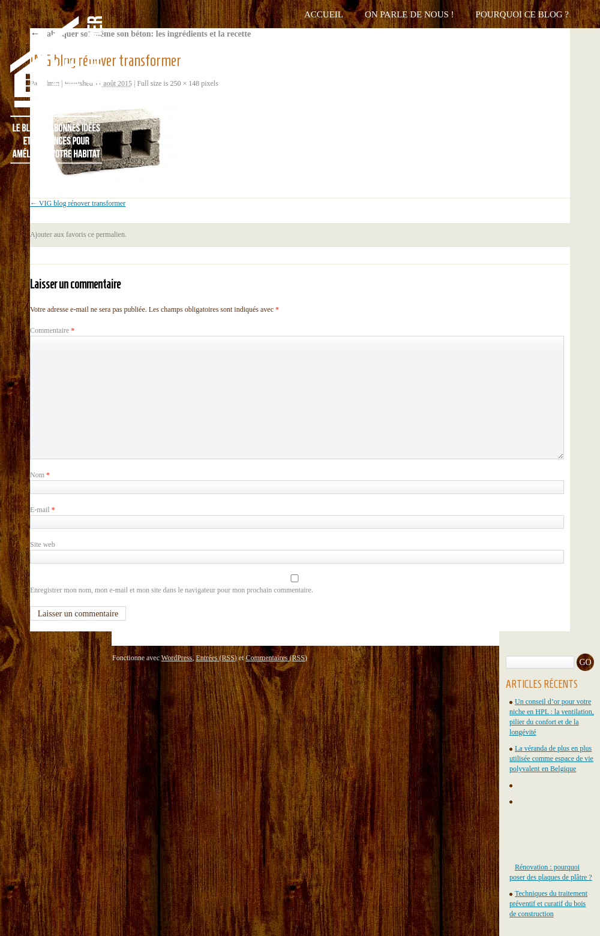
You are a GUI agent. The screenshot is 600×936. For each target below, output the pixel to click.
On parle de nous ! (409, 14)
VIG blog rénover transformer (82, 203)
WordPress (177, 658)
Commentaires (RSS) (276, 658)
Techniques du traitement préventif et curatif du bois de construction (548, 903)
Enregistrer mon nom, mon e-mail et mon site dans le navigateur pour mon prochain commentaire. (171, 590)
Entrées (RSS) (216, 658)
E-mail (42, 509)
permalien (110, 234)
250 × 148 (184, 83)
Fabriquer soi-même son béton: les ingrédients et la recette (140, 33)
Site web (42, 544)
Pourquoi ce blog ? (522, 14)
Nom (40, 475)
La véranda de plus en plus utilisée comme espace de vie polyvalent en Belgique (551, 758)
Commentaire (52, 330)
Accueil (323, 14)
